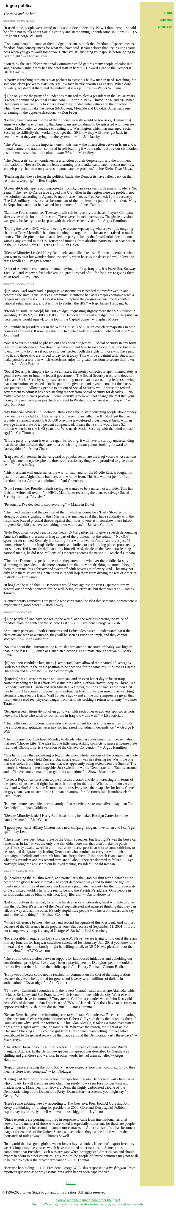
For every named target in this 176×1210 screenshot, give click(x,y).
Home (71, 1183)
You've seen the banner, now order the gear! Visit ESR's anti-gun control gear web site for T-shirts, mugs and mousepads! (88, 1202)
